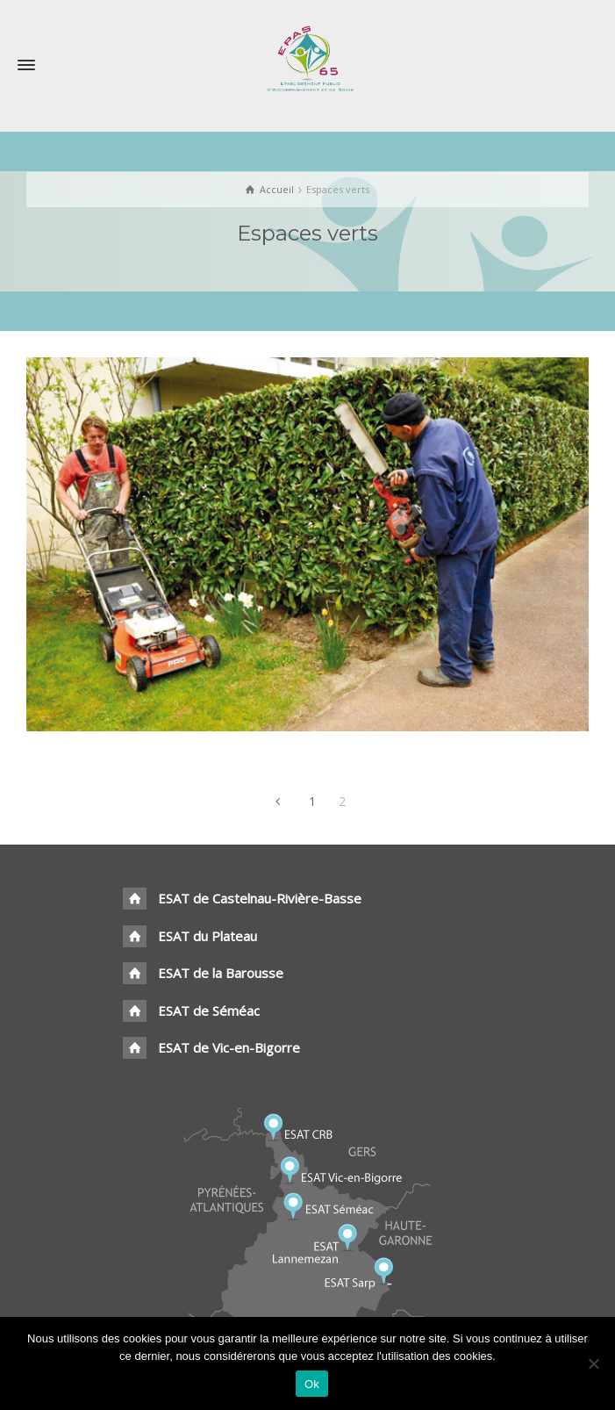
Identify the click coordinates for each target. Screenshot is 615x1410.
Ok (311, 1384)
